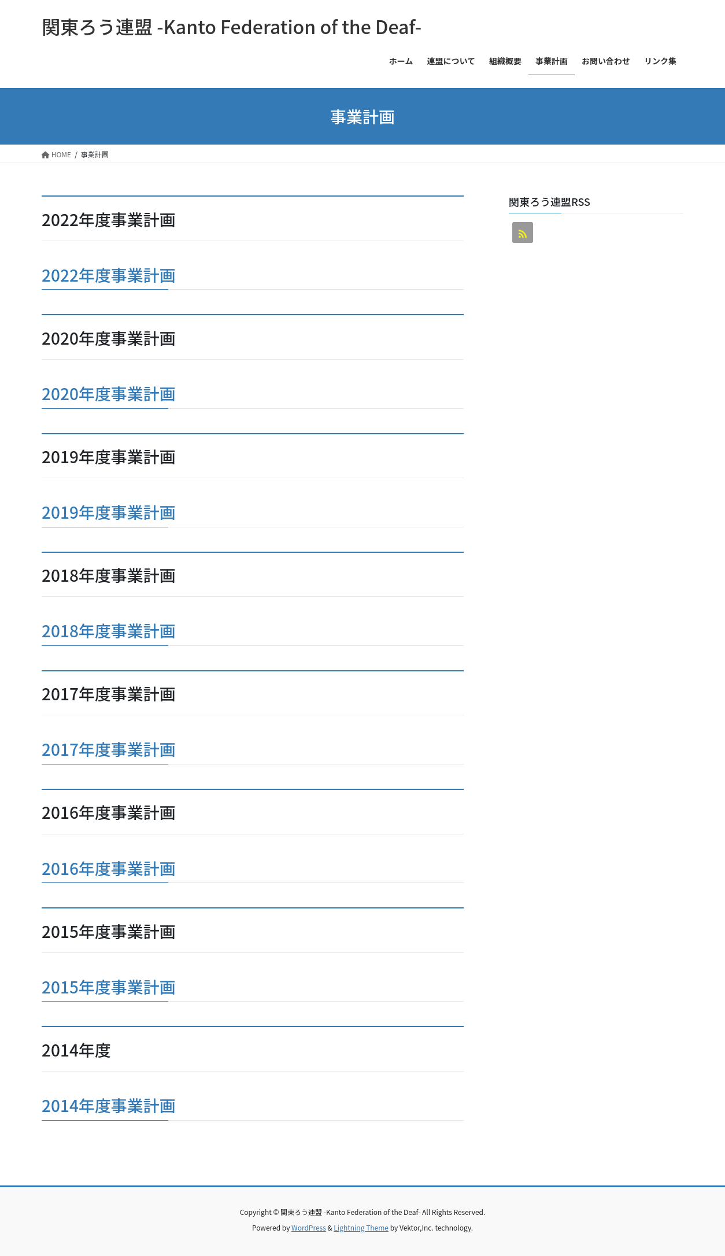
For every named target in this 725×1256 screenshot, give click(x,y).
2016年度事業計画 (109, 868)
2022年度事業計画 (109, 274)
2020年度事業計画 (109, 393)
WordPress (308, 1227)
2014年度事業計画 (109, 1105)
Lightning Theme (361, 1227)
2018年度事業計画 (109, 630)
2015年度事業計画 (109, 986)
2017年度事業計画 (109, 748)
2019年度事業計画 (109, 511)
